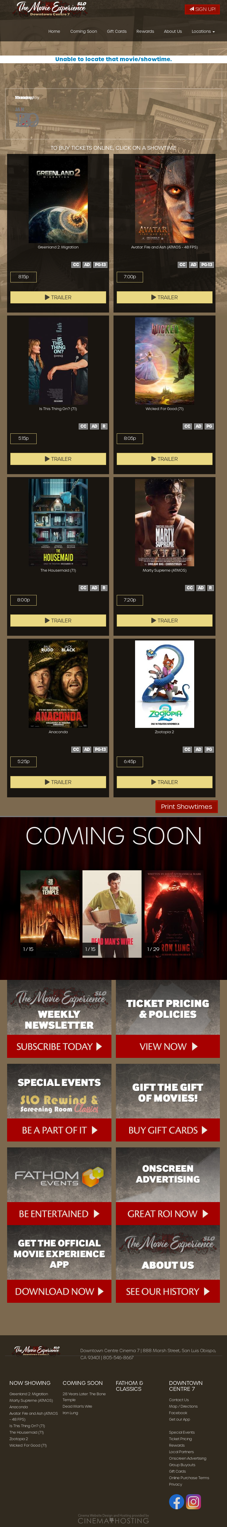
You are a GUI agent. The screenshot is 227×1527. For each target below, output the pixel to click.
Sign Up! (202, 9)
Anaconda (18, 1406)
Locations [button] (203, 33)
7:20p (130, 600)
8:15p (23, 277)
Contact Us (179, 1399)
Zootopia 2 (18, 1438)
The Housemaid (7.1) (26, 1432)
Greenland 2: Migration (28, 1393)
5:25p (23, 761)
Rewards (145, 33)
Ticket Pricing (180, 1438)
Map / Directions (183, 1406)
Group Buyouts (182, 1464)
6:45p (130, 761)
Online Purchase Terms (189, 1477)
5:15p (23, 438)
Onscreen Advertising (187, 1458)
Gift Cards (117, 33)
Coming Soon (83, 33)
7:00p (130, 277)
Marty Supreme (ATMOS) (31, 1400)
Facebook (178, 1412)
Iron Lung (70, 1412)
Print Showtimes (186, 806)
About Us (173, 33)
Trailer (58, 297)
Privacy (175, 1484)
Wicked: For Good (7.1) (28, 1445)
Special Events (182, 1432)
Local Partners (181, 1451)
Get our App (179, 1419)
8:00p (23, 600)
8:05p (130, 438)
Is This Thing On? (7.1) (27, 1425)
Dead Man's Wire (77, 1406)
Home (54, 33)
